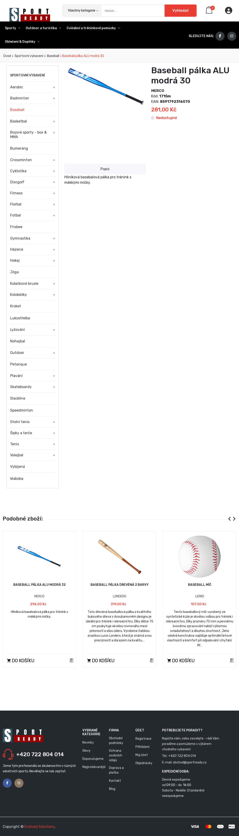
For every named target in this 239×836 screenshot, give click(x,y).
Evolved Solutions (39, 826)
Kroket (15, 306)
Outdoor (17, 353)
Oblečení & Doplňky (22, 42)
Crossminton (21, 160)
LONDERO (119, 596)
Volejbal (16, 455)
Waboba (16, 478)
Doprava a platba (116, 770)
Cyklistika (18, 171)
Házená (16, 249)
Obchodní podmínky (116, 740)
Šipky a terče (21, 433)
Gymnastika (20, 238)
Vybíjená (17, 466)
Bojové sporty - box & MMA (28, 134)
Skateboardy (21, 387)
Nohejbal (17, 341)
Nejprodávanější (93, 767)
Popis (104, 169)
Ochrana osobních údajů (115, 755)
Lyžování (17, 329)
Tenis (14, 444)
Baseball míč (199, 585)
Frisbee (16, 227)
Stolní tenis (20, 422)
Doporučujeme (93, 759)
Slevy (86, 751)
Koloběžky (18, 294)
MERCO (157, 91)
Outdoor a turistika (43, 28)
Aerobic (16, 87)
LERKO (199, 596)
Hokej (15, 260)
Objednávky (143, 763)
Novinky (88, 742)
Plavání (16, 376)
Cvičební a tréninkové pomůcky (93, 28)
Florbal (15, 204)
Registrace (143, 739)
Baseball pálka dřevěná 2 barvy (119, 585)
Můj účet (141, 755)
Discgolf (17, 182)
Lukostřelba (20, 318)
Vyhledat (180, 10)
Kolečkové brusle (24, 283)
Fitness (16, 193)
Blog (112, 789)
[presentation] (229, 519)
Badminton (19, 98)
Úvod (7, 56)
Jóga (14, 272)
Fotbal (15, 215)
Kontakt (115, 781)
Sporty (12, 28)
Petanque (18, 364)
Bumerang (19, 148)
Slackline (17, 398)
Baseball (52, 56)
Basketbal (18, 121)
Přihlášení (142, 747)
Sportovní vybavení (28, 56)
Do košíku (21, 660)
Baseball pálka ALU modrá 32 (39, 585)
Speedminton (21, 410)
